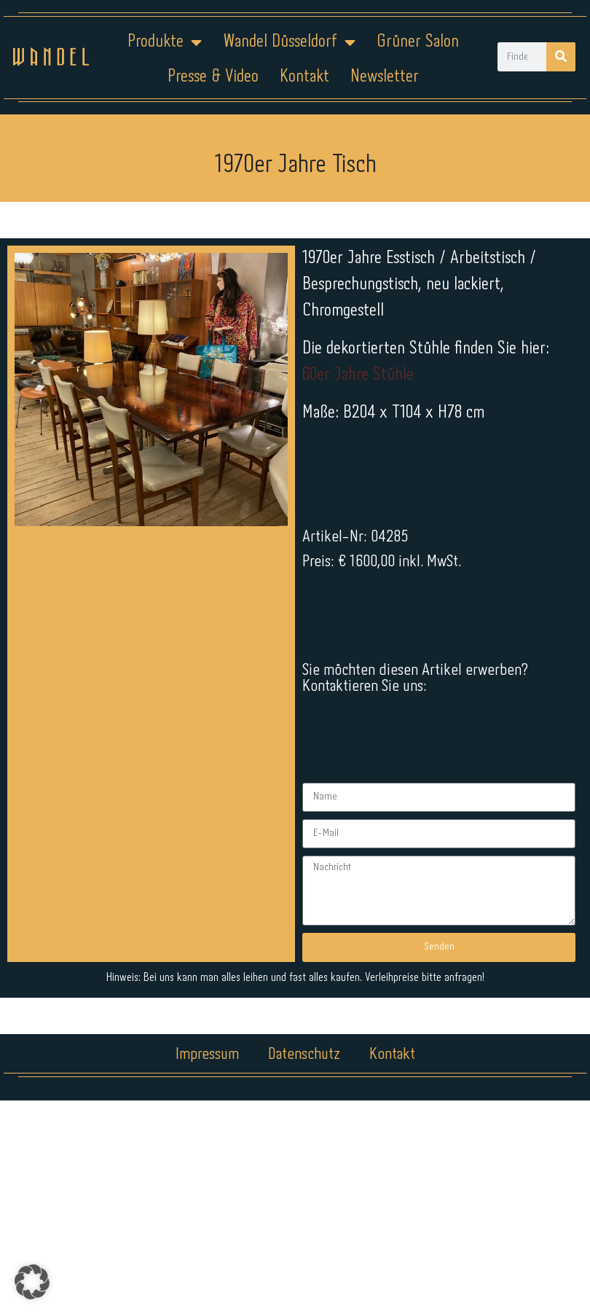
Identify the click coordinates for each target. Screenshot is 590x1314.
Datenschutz (304, 835)
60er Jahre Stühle (358, 375)
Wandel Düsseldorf (289, 42)
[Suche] (560, 56)
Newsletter (384, 77)
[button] (32, 1282)
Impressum (207, 835)
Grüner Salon (418, 42)
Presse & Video (213, 77)
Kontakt (304, 77)
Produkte (164, 42)
